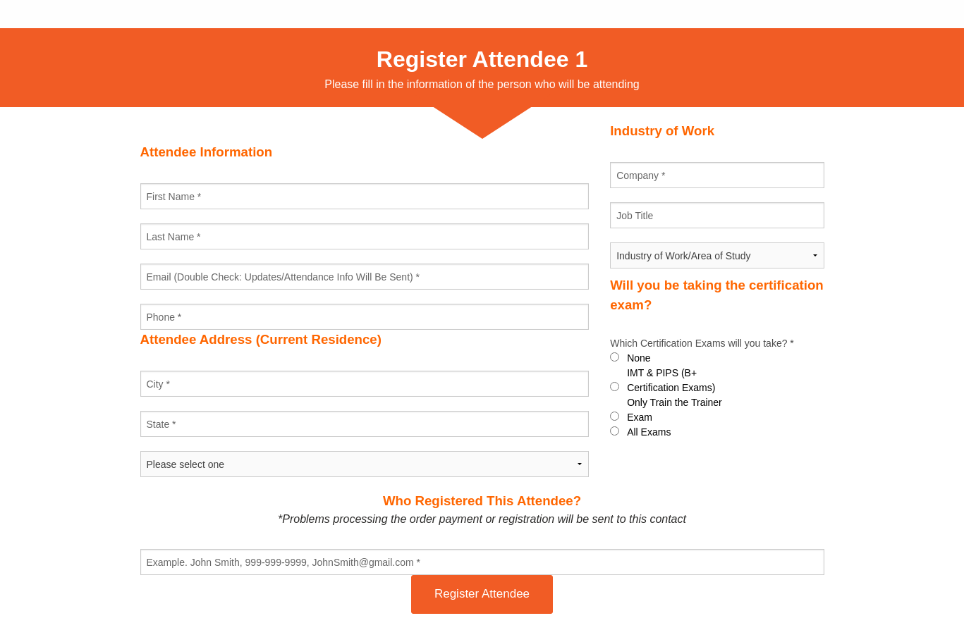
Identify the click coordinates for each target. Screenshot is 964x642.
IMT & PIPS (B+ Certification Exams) (671, 380)
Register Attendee (482, 593)
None (638, 358)
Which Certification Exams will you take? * (702, 343)
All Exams (649, 432)
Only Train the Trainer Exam (674, 410)
